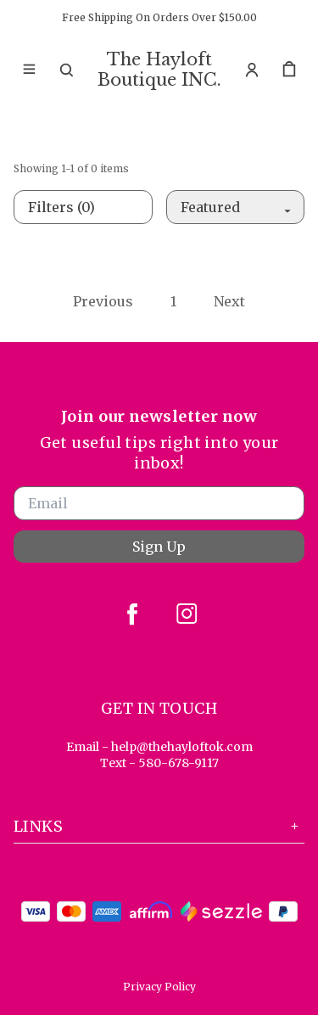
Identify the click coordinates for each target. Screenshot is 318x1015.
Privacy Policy (159, 986)
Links (159, 826)
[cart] (289, 69)
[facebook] (132, 613)
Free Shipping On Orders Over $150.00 (159, 17)
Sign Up (159, 546)
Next (229, 301)
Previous (103, 301)
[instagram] (186, 613)
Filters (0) (61, 207)
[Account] (252, 69)
